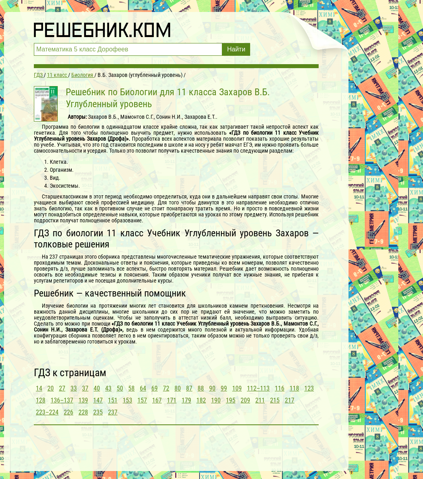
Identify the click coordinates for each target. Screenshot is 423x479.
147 (98, 400)
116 (279, 388)
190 (216, 400)
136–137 (62, 400)
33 (73, 388)
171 (171, 400)
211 (260, 400)
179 (186, 400)
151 (113, 400)
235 (98, 412)
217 (289, 400)
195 (230, 400)
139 (83, 400)
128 (40, 400)
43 (108, 388)
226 (68, 412)
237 (113, 412)
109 (237, 388)
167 (157, 400)
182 (201, 400)
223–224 (47, 412)
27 (62, 388)
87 (189, 388)
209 (245, 400)
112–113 (258, 388)
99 (224, 388)
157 (142, 400)
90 (212, 388)
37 (85, 388)
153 (127, 400)
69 (154, 388)
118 (294, 388)
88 (201, 388)
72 (166, 388)
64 (143, 388)
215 (275, 400)
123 (309, 388)
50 (120, 388)
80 (177, 388)
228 (83, 412)
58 (131, 388)
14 (39, 388)
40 (97, 388)
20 (50, 388)
